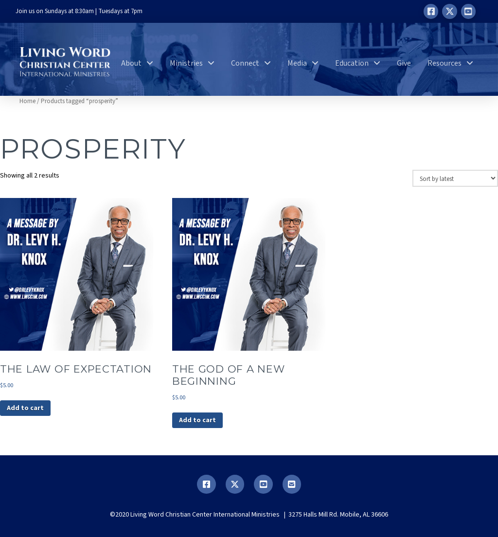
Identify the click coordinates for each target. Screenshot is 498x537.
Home (27, 101)
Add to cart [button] (25, 408)
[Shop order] (455, 178)
